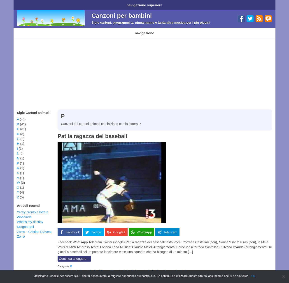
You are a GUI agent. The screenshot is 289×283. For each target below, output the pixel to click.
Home (22, 4)
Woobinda (24, 212)
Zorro (21, 232)
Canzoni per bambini (121, 14)
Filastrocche (104, 29)
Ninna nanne (127, 29)
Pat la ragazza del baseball (92, 132)
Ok (253, 276)
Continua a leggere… (74, 254)
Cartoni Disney (53, 29)
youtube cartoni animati (172, 266)
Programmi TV (79, 29)
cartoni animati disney (95, 266)
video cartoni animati (146, 266)
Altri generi (150, 29)
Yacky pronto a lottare (32, 207)
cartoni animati (73, 266)
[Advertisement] (144, 67)
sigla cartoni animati (121, 266)
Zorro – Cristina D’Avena (34, 227)
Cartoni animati (27, 29)
